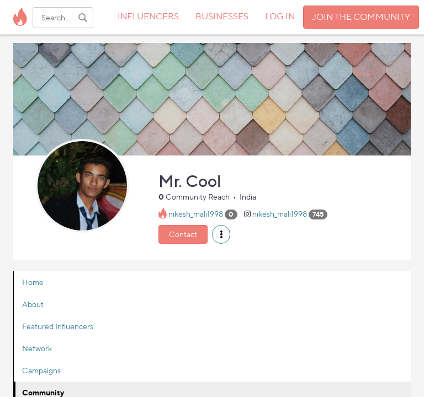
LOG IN (280, 16)
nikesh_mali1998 (195, 213)
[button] (221, 234)
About (33, 304)
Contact (183, 234)
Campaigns (41, 370)
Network (37, 348)
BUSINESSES (221, 16)
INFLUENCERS (148, 16)
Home (33, 282)
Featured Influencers (57, 326)
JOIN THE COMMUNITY (361, 17)
